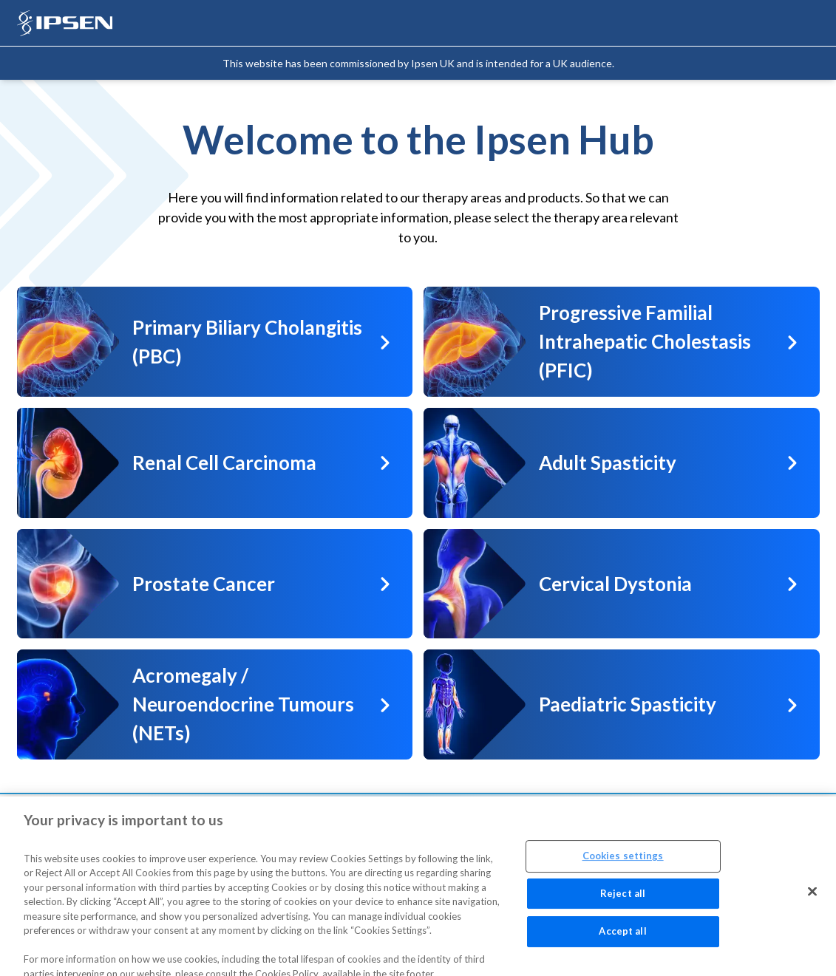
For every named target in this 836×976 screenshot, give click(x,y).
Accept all (622, 937)
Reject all (622, 898)
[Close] (812, 897)
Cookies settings (623, 861)
